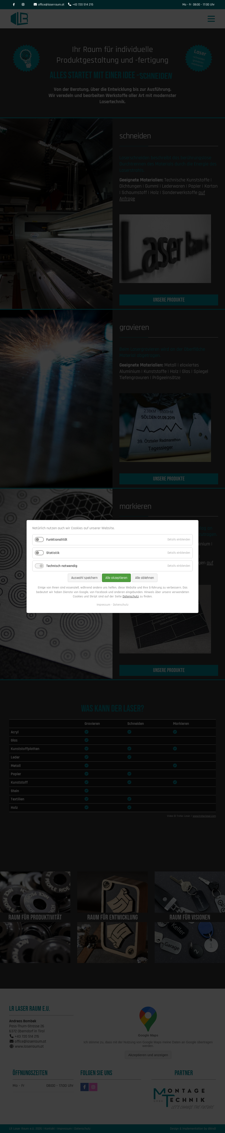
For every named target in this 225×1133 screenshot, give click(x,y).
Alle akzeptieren (116, 578)
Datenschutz (131, 596)
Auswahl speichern (84, 578)
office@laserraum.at (51, 5)
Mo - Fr (187, 5)
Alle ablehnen (144, 578)
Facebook (13, 4)
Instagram (22, 4)
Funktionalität (56, 539)
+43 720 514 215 (82, 5)
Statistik (52, 552)
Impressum (103, 605)
